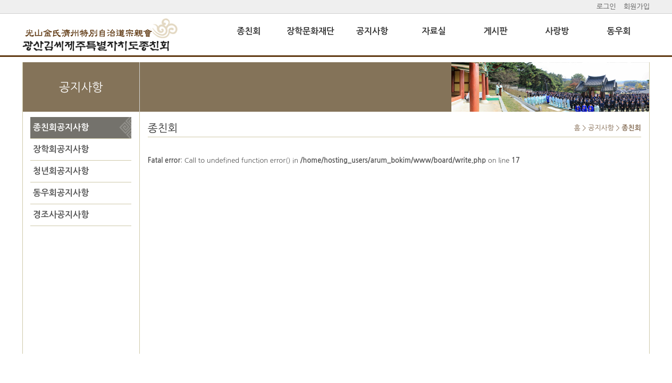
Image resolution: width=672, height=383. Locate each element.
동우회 (619, 31)
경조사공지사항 (59, 215)
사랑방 (557, 31)
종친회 (249, 31)
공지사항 (372, 31)
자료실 (434, 31)
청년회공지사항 (59, 171)
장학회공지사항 (59, 149)
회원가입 (637, 6)
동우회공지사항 (59, 193)
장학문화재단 (310, 31)
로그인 (606, 6)
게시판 (495, 31)
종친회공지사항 (59, 127)
